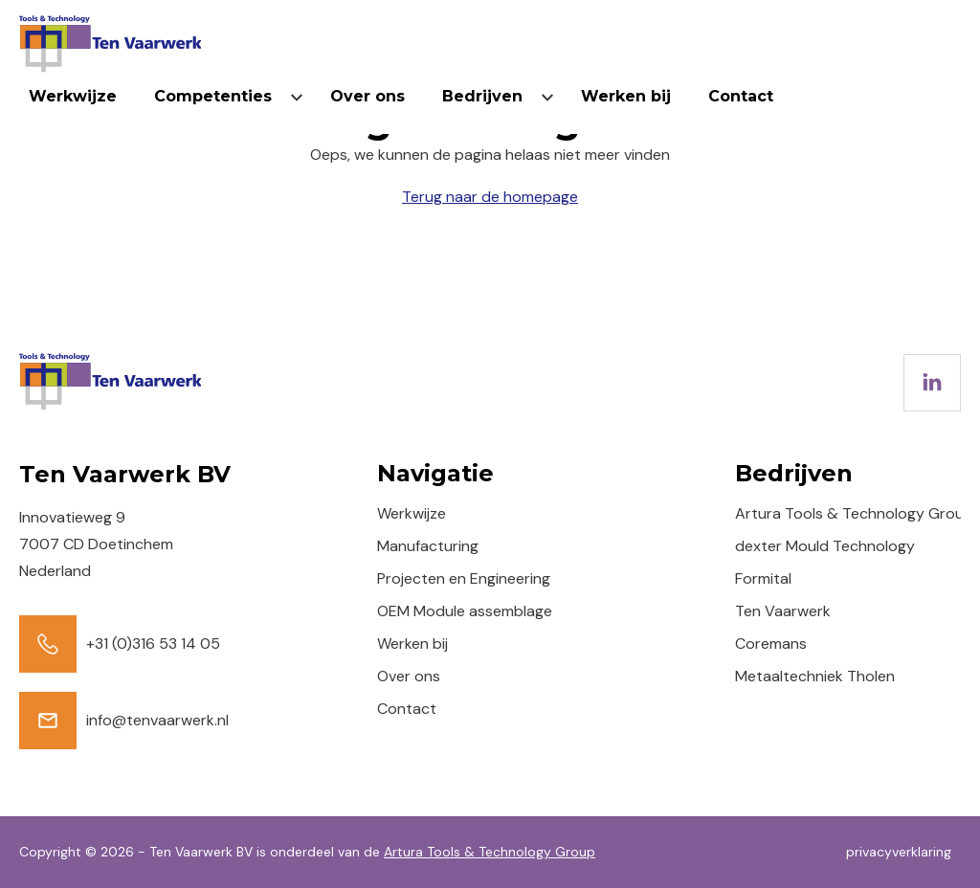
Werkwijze (73, 96)
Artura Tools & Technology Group (854, 513)
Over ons (367, 96)
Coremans (771, 643)
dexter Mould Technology (825, 546)
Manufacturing (428, 546)
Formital (763, 578)
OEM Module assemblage (464, 611)
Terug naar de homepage (490, 197)
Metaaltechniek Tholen (815, 676)
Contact (740, 96)
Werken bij (626, 96)
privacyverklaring (898, 851)
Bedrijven (482, 96)
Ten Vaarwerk (783, 611)
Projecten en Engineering (463, 578)
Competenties (213, 96)
